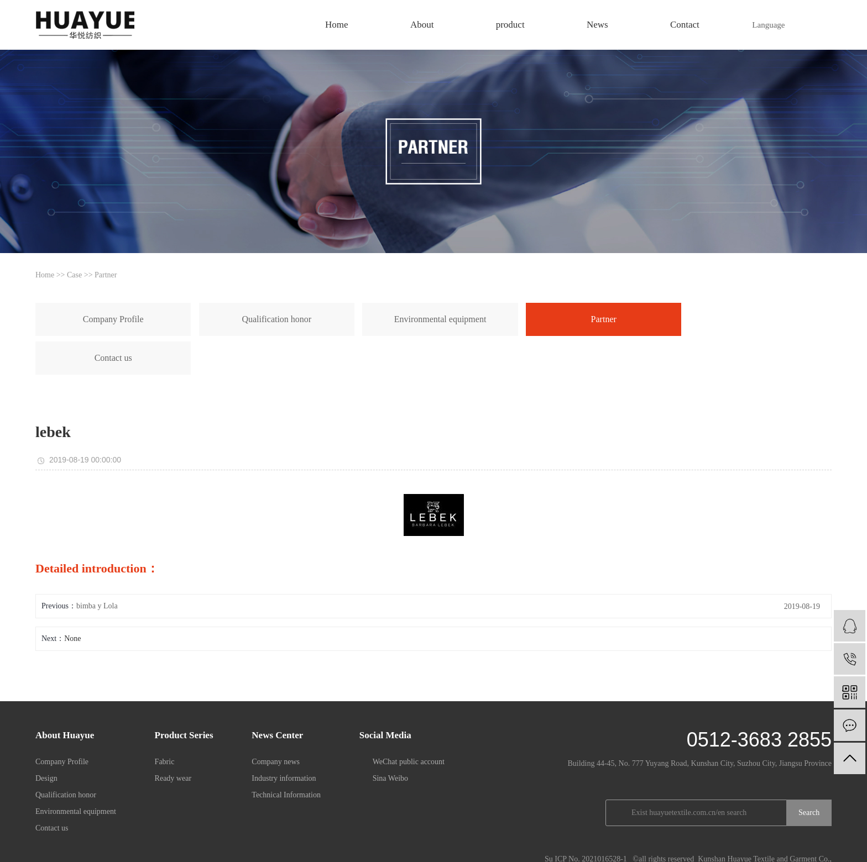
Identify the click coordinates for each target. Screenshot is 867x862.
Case (74, 275)
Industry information (284, 739)
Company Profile (87, 319)
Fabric (165, 723)
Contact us (533, 319)
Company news (276, 723)
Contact (684, 24)
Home (336, 24)
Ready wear (173, 739)
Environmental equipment (313, 319)
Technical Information (286, 756)
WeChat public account (409, 723)
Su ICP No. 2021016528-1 (586, 820)
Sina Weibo (390, 739)
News (597, 24)
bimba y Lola (97, 567)
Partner (106, 275)
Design (46, 739)
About (422, 24)
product (510, 24)
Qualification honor (198, 319)
